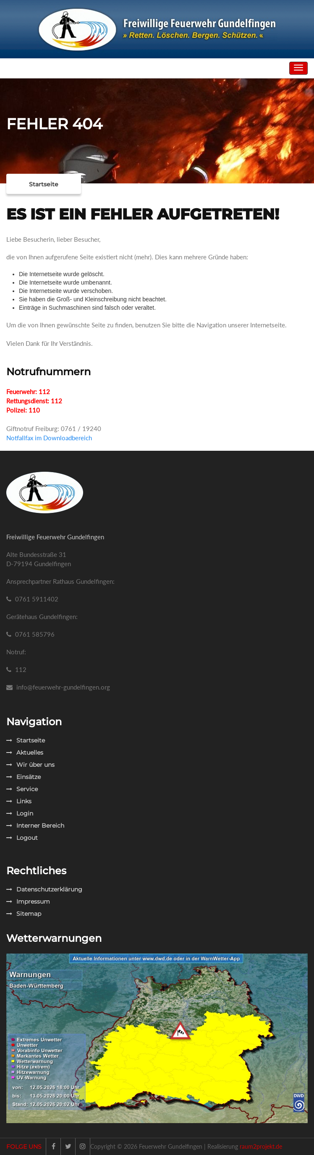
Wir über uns (30, 764)
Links (18, 801)
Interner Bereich (35, 825)
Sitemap (23, 913)
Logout (22, 837)
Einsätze (23, 777)
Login (19, 813)
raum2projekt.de (261, 1146)
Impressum (28, 901)
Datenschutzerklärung (44, 889)
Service (22, 789)
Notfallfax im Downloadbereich (49, 438)
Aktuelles (24, 752)
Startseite (43, 184)
